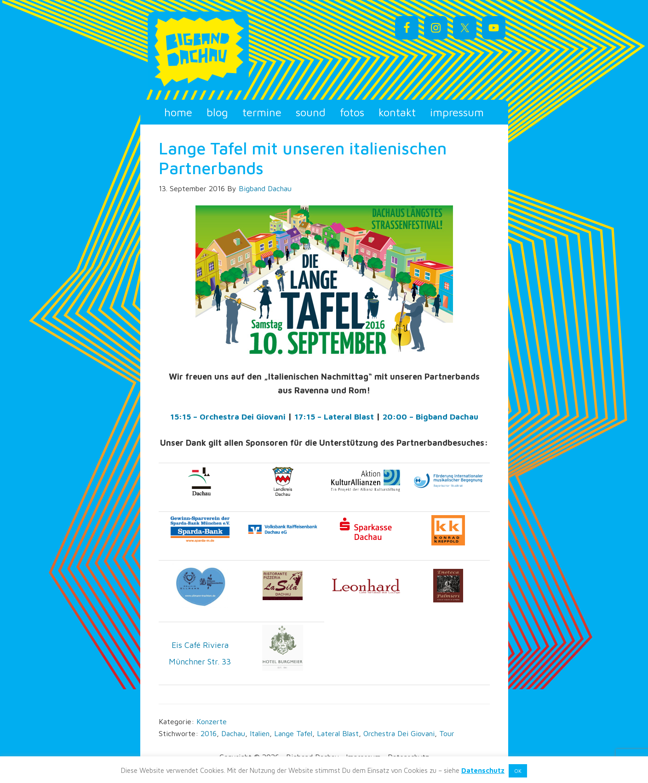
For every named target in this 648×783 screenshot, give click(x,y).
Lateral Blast (338, 733)
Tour (446, 733)
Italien (260, 733)
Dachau (233, 733)
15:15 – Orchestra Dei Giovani (224, 416)
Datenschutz (483, 770)
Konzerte (211, 721)
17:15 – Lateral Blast (333, 416)
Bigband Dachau (223, 51)
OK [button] (518, 771)
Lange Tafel (293, 733)
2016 (209, 733)
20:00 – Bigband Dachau (433, 416)
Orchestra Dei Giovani (399, 733)
